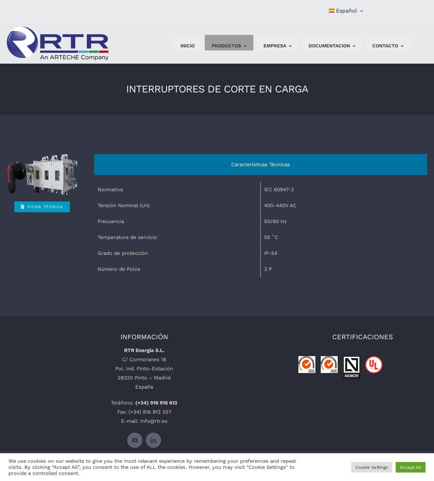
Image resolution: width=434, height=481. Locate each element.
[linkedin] (153, 440)
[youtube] (134, 440)
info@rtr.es (153, 421)
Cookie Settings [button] (371, 467)
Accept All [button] (410, 467)
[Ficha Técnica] (42, 206)
